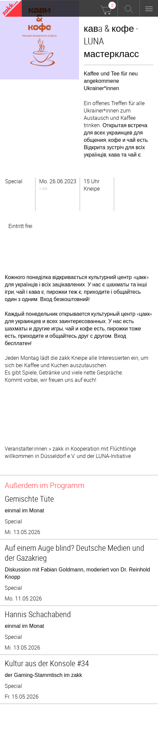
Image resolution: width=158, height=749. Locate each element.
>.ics (43, 188)
